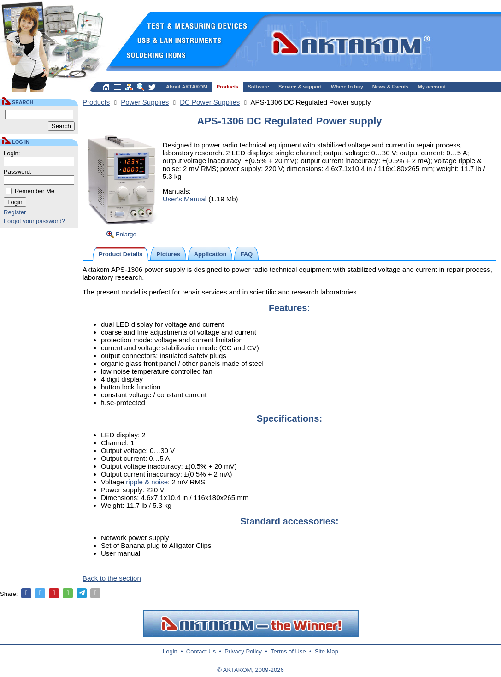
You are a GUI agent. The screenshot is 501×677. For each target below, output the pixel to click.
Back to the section (112, 578)
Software (258, 86)
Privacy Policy (243, 651)
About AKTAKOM (186, 86)
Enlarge (126, 234)
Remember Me (34, 191)
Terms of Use (288, 651)
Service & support (300, 86)
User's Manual (184, 199)
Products (228, 86)
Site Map (326, 651)
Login (170, 651)
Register (15, 212)
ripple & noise (147, 482)
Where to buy (347, 86)
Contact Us (201, 651)
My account (432, 86)
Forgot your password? (34, 221)
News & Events (390, 86)
